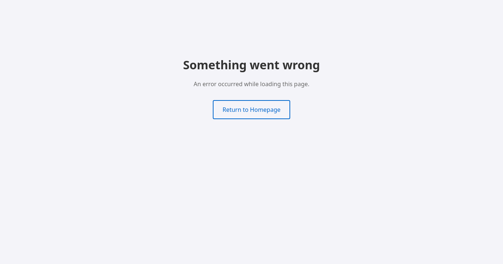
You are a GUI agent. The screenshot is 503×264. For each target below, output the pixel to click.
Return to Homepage (251, 110)
